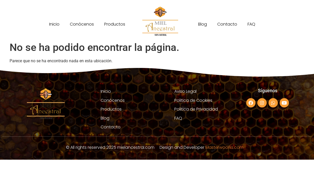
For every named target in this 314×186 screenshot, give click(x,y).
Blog (202, 24)
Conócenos (82, 24)
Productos (114, 24)
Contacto (227, 24)
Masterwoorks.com (224, 147)
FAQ (251, 24)
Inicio (54, 24)
